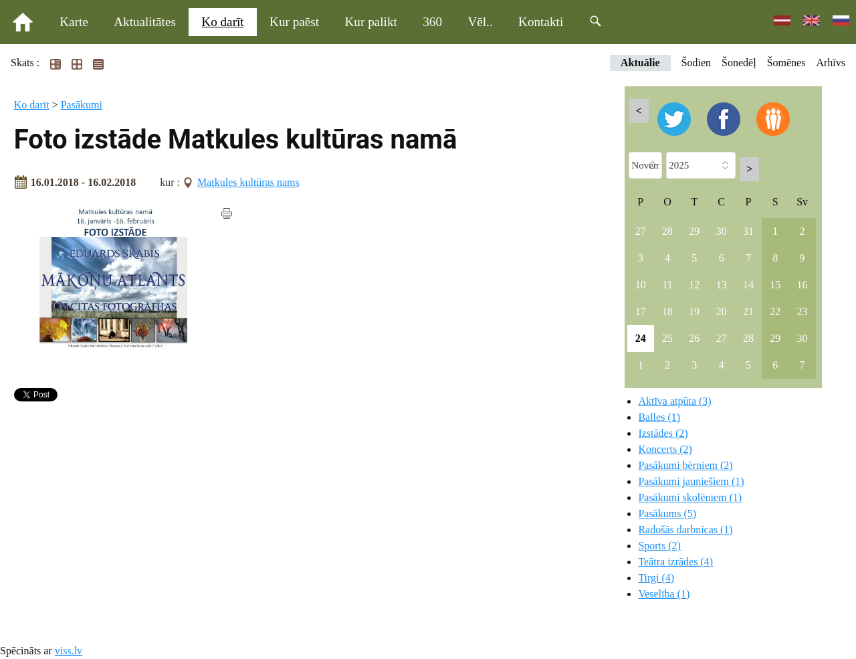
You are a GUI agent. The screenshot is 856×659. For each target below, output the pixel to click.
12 (694, 284)
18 (667, 311)
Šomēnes (786, 62)
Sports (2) (659, 545)
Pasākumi (81, 104)
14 (748, 284)
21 (748, 311)
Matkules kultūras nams (248, 182)
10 (640, 284)
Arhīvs (830, 62)
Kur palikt (371, 22)
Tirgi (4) (656, 577)
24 (640, 338)
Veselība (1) (663, 593)
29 (694, 231)
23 (802, 311)
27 (640, 231)
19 (694, 311)
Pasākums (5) (667, 513)
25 (667, 338)
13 (721, 284)
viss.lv (68, 650)
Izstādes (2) (662, 433)
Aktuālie (640, 62)
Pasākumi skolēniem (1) (690, 497)
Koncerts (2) (664, 449)
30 (721, 231)
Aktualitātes (145, 22)
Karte (74, 22)
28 (667, 231)
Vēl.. (479, 22)
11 (667, 284)
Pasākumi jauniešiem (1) (691, 481)
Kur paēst (294, 22)
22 (775, 311)
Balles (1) (659, 417)
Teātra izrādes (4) (675, 561)
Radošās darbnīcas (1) (685, 529)
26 (694, 338)
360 (432, 22)
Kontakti (540, 22)
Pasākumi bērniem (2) (685, 465)
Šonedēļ (739, 62)
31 (748, 231)
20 (721, 311)
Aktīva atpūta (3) (674, 401)
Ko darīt (222, 22)
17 (640, 311)
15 (775, 284)
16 (802, 284)
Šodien (696, 62)
